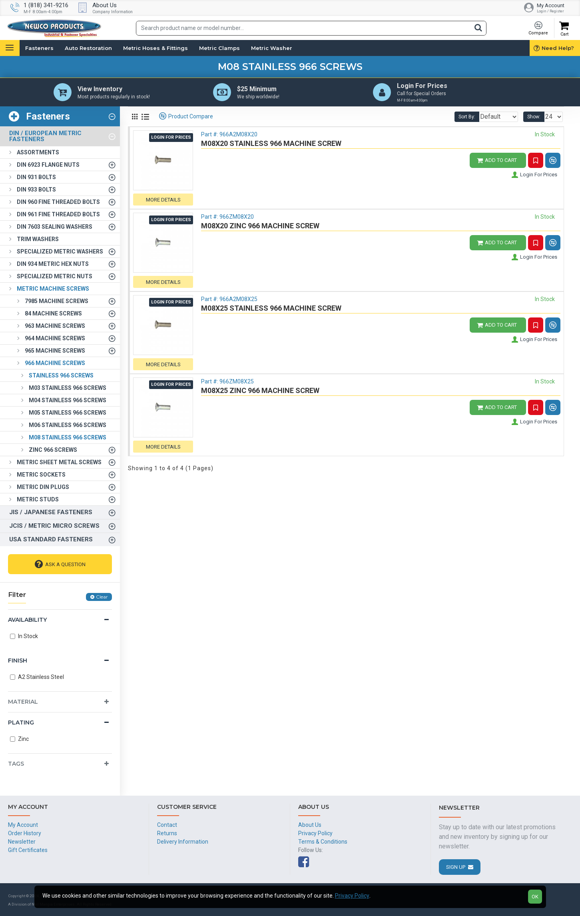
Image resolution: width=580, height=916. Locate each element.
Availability (27, 621)
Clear (102, 598)
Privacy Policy (352, 895)
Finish (17, 662)
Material (23, 703)
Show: (536, 118)
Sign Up (455, 867)
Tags (16, 765)
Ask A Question (65, 566)
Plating (21, 724)
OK (535, 897)
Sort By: (460, 118)
